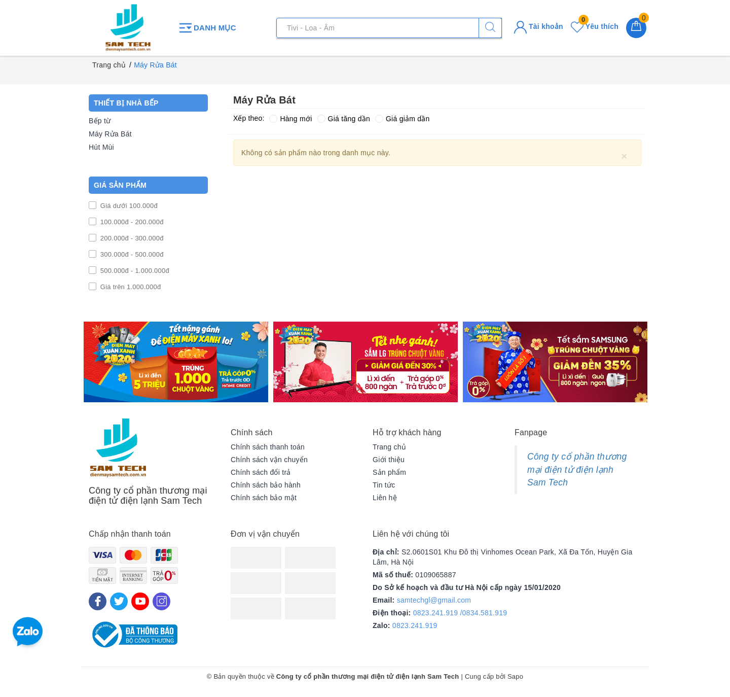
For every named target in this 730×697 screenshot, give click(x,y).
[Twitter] (119, 601)
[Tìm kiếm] (490, 28)
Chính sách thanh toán (268, 447)
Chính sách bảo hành (266, 485)
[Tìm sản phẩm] (389, 28)
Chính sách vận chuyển (269, 460)
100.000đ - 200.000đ (131, 222)
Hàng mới (290, 119)
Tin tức (384, 485)
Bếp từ (100, 121)
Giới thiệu (389, 460)
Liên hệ (385, 498)
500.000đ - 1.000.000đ (133, 270)
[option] (176, 362)
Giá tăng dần (343, 119)
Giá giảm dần (402, 119)
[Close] (624, 156)
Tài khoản (538, 26)
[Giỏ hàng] (636, 28)
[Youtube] (140, 601)
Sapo (515, 676)
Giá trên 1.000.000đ (129, 287)
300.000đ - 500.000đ (131, 254)
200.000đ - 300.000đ (131, 238)
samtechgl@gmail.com (434, 600)
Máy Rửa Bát (110, 134)
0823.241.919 (414, 625)
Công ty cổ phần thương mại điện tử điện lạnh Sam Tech (577, 469)
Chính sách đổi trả (261, 472)
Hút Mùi (101, 147)
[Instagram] (161, 601)
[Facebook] (97, 601)
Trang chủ (389, 447)
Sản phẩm (389, 472)
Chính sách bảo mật (264, 498)
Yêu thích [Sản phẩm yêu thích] (594, 26)
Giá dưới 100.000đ (128, 206)
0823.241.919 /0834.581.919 (460, 613)
